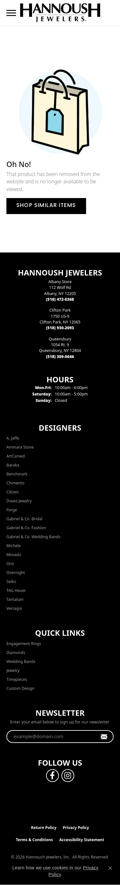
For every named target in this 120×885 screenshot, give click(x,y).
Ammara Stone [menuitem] (20, 447)
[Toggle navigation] (11, 13)
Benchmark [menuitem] (17, 474)
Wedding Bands (20, 661)
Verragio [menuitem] (14, 608)
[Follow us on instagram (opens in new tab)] (67, 775)
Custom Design (20, 688)
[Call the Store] (60, 299)
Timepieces (16, 679)
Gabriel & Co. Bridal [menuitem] (24, 519)
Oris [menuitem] (10, 563)
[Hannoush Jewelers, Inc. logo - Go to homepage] (60, 12)
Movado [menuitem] (13, 554)
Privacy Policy (76, 827)
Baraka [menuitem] (12, 465)
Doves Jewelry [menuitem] (19, 501)
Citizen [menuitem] (12, 492)
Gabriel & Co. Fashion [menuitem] (26, 527)
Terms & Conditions (34, 839)
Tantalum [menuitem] (15, 599)
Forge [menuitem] (11, 510)
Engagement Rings (23, 643)
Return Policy (44, 827)
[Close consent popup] (110, 868)
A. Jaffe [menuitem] (12, 438)
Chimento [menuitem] (15, 483)
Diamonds (15, 652)
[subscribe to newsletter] (104, 736)
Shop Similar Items (46, 205)
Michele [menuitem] (13, 545)
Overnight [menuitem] (15, 572)
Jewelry (13, 670)
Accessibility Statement (81, 839)
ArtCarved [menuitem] (15, 456)
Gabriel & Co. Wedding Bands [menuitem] (33, 536)
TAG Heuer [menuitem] (16, 590)
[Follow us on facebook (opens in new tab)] (52, 775)
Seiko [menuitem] (11, 581)
